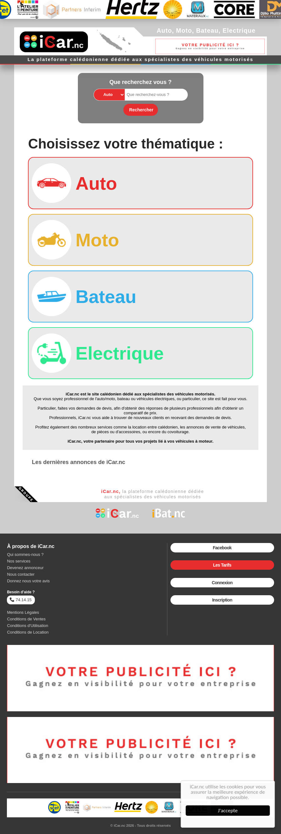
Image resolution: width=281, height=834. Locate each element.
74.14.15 (20, 599)
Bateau (207, 30)
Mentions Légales (23, 612)
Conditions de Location (27, 632)
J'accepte (228, 810)
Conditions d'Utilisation (27, 625)
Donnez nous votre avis (28, 581)
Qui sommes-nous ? (25, 554)
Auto (164, 30)
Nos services (18, 561)
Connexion (222, 582)
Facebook (222, 547)
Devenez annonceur (25, 567)
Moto (184, 30)
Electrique (239, 30)
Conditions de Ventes (26, 619)
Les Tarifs (222, 565)
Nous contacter (20, 574)
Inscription (222, 599)
